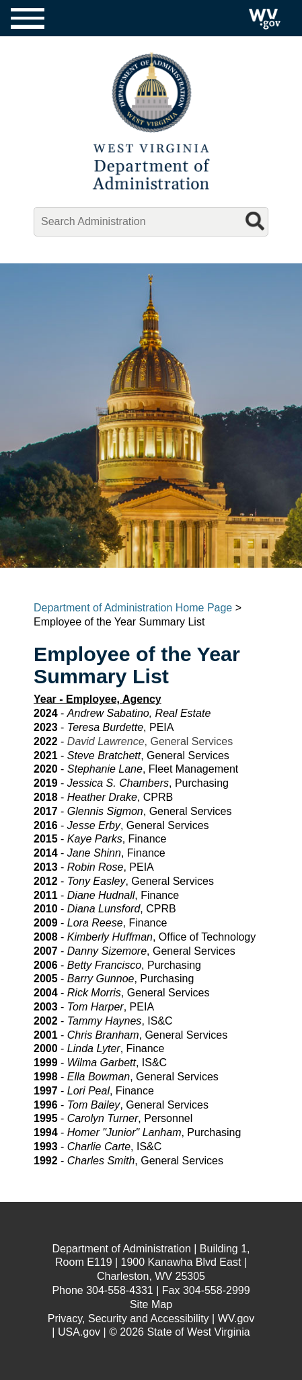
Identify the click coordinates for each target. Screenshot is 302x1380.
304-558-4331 (119, 1290)
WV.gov (236, 1318)
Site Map (151, 1304)
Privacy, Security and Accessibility (128, 1318)
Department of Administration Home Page (133, 607)
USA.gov (79, 1332)
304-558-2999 (216, 1290)
